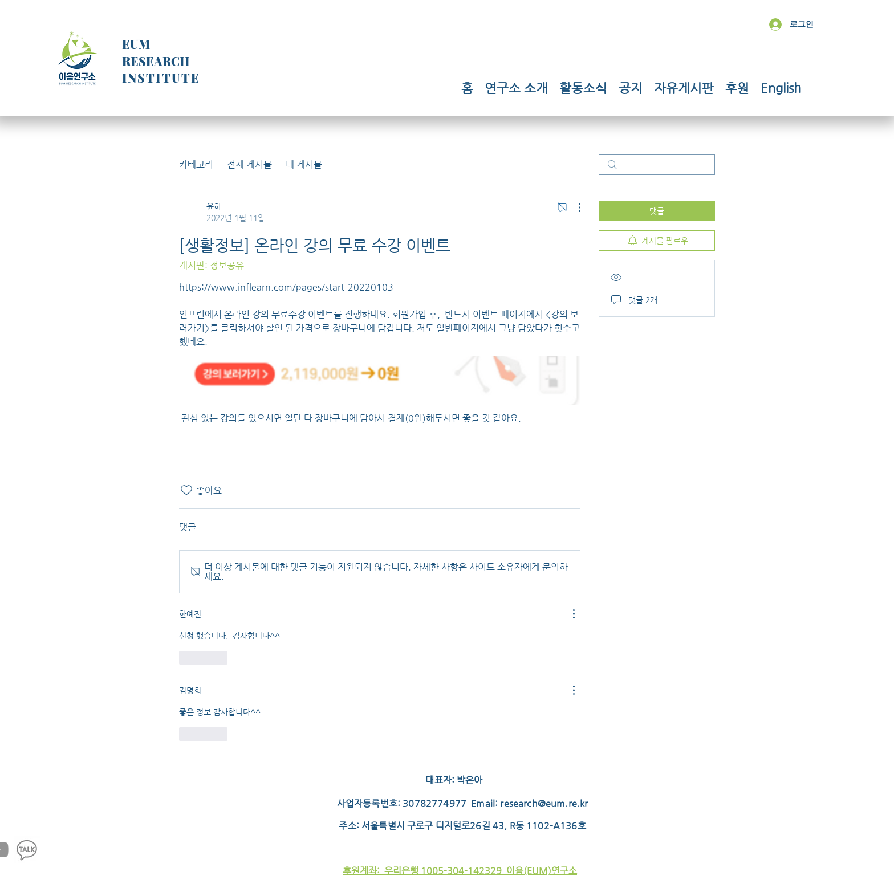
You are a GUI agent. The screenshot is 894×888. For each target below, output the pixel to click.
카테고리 (196, 164)
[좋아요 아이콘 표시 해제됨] (186, 490)
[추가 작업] (573, 207)
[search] (657, 164)
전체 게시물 (249, 164)
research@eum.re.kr (544, 803)
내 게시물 (304, 164)
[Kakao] (27, 849)
